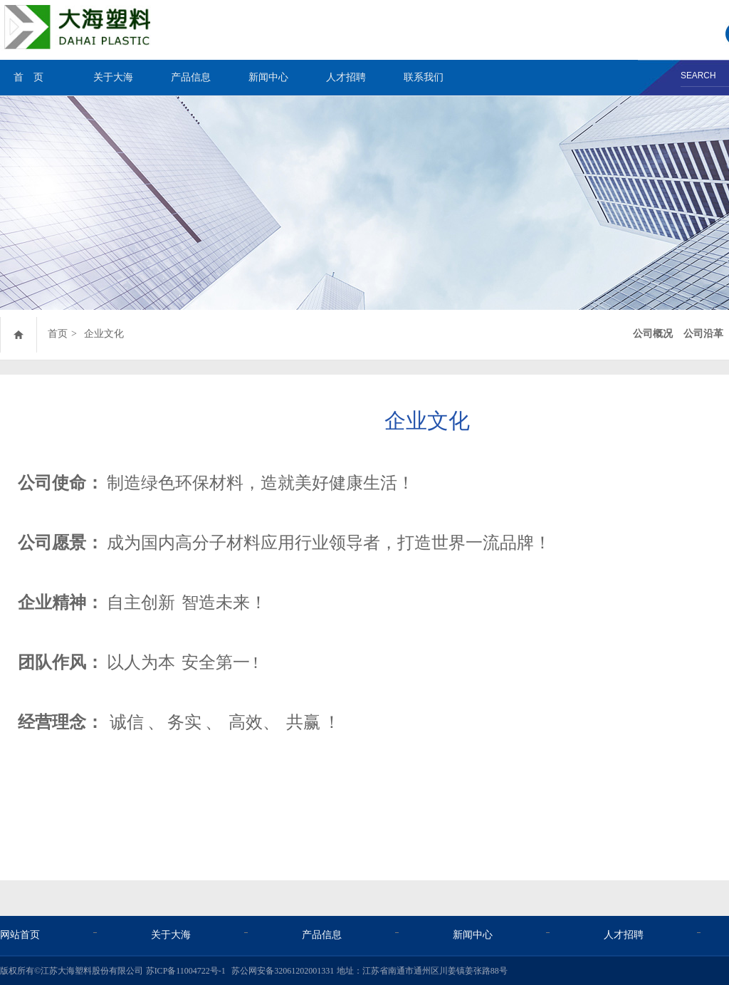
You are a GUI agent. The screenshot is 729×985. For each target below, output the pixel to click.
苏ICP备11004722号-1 (186, 971)
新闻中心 (268, 77)
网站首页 (20, 934)
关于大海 (113, 77)
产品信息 (191, 77)
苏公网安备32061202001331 (282, 971)
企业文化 (104, 333)
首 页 (28, 77)
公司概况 (653, 333)
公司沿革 (703, 333)
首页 (58, 333)
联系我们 (424, 77)
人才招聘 (346, 77)
